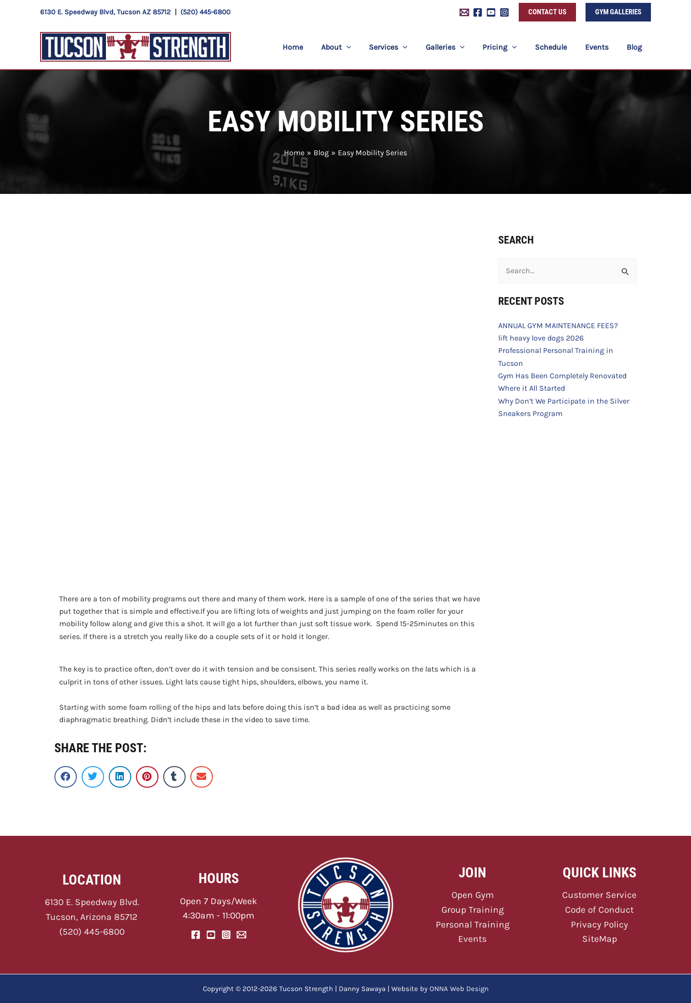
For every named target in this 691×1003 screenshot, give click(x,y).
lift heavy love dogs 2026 (541, 337)
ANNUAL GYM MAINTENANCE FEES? (558, 325)
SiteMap (599, 938)
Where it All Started (531, 388)
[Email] (241, 934)
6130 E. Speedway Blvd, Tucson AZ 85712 (105, 12)
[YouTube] (491, 12)
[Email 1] (464, 12)
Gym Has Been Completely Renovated (562, 375)
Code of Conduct (599, 909)
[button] (547, 12)
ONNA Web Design (459, 988)
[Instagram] (504, 12)
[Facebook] (477, 12)
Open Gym (472, 894)
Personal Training (473, 924)
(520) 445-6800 (205, 12)
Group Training (472, 909)
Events (472, 938)
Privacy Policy (599, 924)
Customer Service (599, 894)
